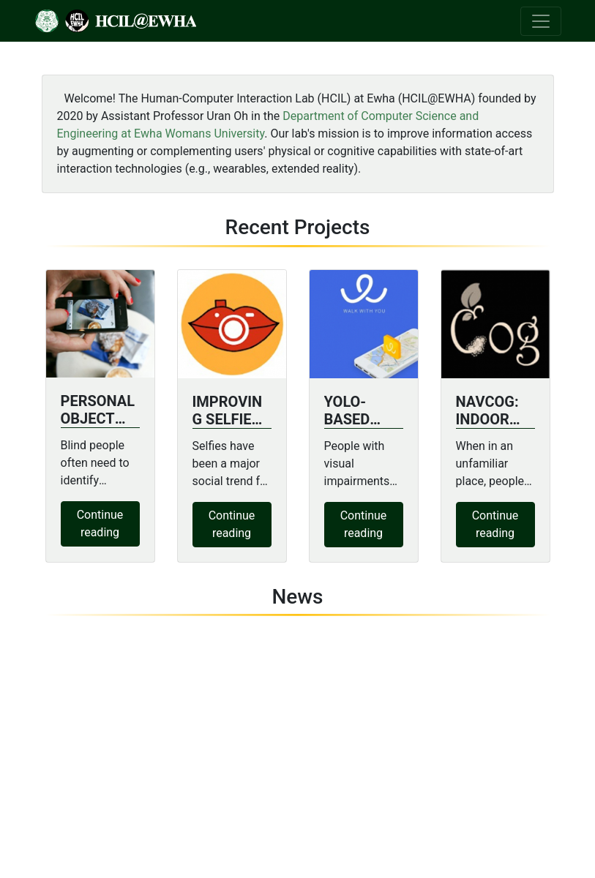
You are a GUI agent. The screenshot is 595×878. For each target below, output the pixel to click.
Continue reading (100, 523)
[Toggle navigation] (540, 21)
